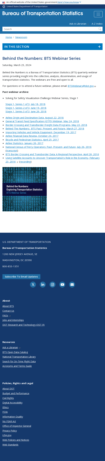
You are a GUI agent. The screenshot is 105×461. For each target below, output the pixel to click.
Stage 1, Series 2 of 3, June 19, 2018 (26, 107)
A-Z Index (97, 23)
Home (9, 37)
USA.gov (6, 435)
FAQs (6, 315)
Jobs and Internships (13, 320)
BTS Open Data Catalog (15, 352)
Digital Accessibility (12, 402)
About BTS (8, 306)
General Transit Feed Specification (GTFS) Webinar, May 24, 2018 (42, 121)
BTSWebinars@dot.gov (82, 85)
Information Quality (12, 416)
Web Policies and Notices (15, 439)
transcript (11, 150)
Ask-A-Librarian (79, 23)
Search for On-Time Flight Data (19, 361)
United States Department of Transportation (27, 6)
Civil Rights (8, 398)
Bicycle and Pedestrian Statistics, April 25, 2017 (32, 139)
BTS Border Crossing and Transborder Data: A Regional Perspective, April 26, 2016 (52, 154)
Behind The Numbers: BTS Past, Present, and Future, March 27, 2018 (45, 128)
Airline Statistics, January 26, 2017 (24, 143)
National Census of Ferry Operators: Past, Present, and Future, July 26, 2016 (48, 147)
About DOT (8, 388)
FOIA (5, 411)
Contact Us (8, 310)
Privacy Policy (9, 430)
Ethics (5, 407)
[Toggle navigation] (98, 14)
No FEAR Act (9, 421)
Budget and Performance (15, 393)
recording (25, 161)
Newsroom (21, 37)
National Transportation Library (19, 356)
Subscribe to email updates (21, 276)
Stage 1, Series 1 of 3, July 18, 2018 (25, 104)
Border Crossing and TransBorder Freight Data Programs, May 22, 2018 (46, 125)
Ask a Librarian (11, 347)
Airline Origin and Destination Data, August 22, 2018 (35, 117)
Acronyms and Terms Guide (17, 366)
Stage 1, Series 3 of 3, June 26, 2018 (26, 111)
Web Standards (10, 444)
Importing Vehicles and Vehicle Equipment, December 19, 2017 (41, 132)
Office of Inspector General (16, 425)
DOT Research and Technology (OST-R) (23, 324)
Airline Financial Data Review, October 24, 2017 (32, 135)
